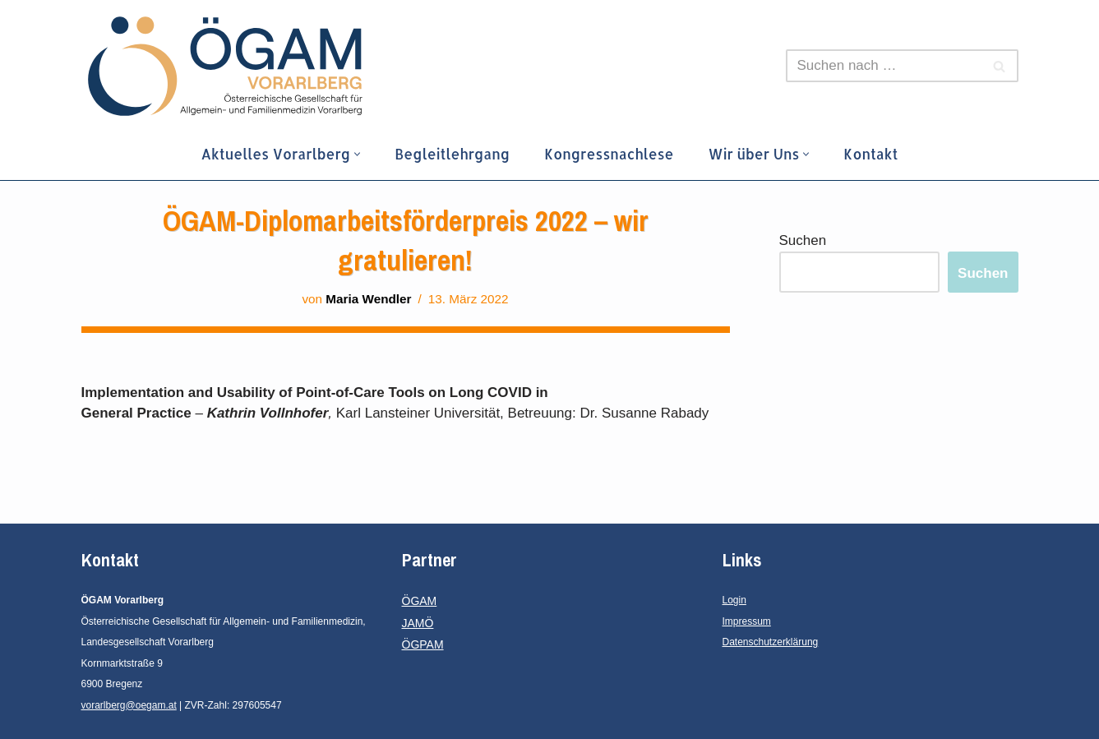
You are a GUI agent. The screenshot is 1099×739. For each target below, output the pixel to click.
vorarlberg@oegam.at (129, 705)
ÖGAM (419, 600)
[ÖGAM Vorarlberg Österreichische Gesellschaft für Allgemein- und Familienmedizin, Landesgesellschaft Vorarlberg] (225, 66)
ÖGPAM (423, 644)
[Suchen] (883, 65)
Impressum (747, 621)
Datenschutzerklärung (771, 642)
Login (734, 600)
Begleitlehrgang (452, 154)
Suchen (803, 240)
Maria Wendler (368, 299)
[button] (357, 154)
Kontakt (870, 154)
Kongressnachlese (608, 154)
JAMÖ (418, 623)
